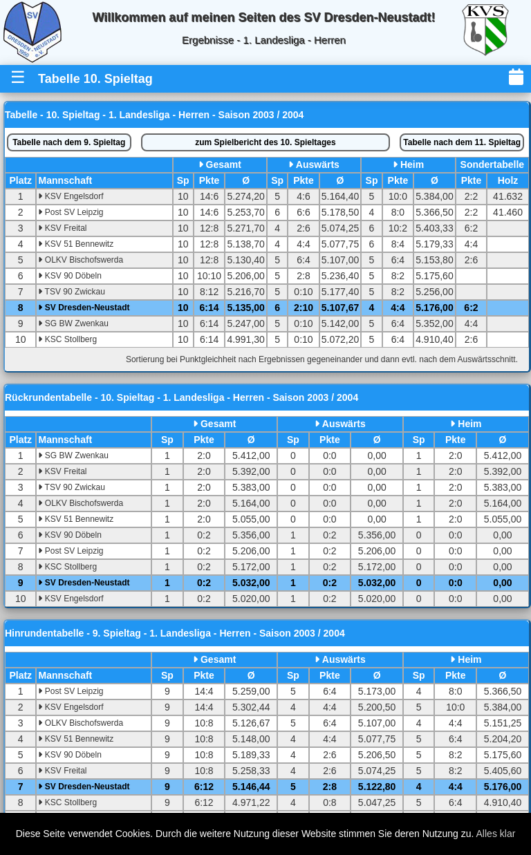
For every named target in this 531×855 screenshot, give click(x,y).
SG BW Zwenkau (73, 323)
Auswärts (317, 164)
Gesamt (223, 164)
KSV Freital (62, 228)
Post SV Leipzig (70, 212)
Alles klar (496, 833)
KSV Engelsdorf (70, 196)
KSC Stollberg (67, 339)
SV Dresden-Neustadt (83, 307)
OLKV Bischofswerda (80, 260)
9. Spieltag (68, 142)
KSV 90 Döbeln (69, 276)
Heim (412, 164)
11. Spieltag (462, 142)
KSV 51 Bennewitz (75, 244)
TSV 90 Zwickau (71, 292)
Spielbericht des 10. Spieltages (265, 142)
